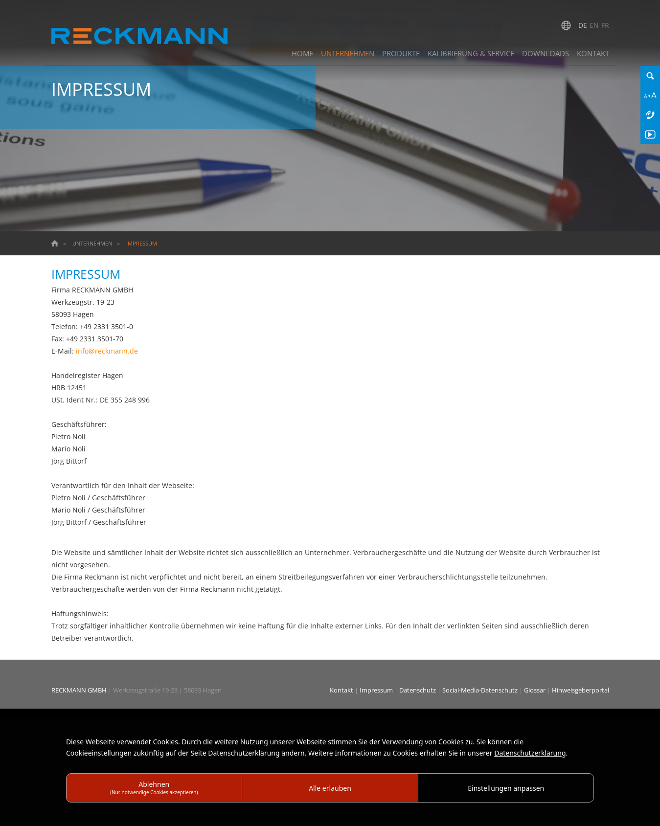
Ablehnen (154, 788)
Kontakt (342, 690)
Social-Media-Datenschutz (480, 690)
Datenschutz (418, 690)
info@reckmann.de (107, 351)
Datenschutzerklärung (530, 753)
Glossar (535, 690)
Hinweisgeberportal (580, 690)
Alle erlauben (330, 788)
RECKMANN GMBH (79, 690)
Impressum (377, 690)
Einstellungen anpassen (506, 788)
